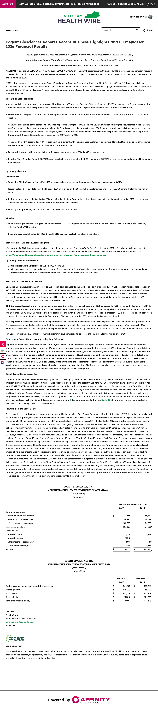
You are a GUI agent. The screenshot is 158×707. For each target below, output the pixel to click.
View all (152, 4)
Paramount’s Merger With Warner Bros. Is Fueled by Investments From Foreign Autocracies (55, 3)
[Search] (117, 30)
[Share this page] (147, 30)
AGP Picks (7, 4)
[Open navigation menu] (12, 30)
